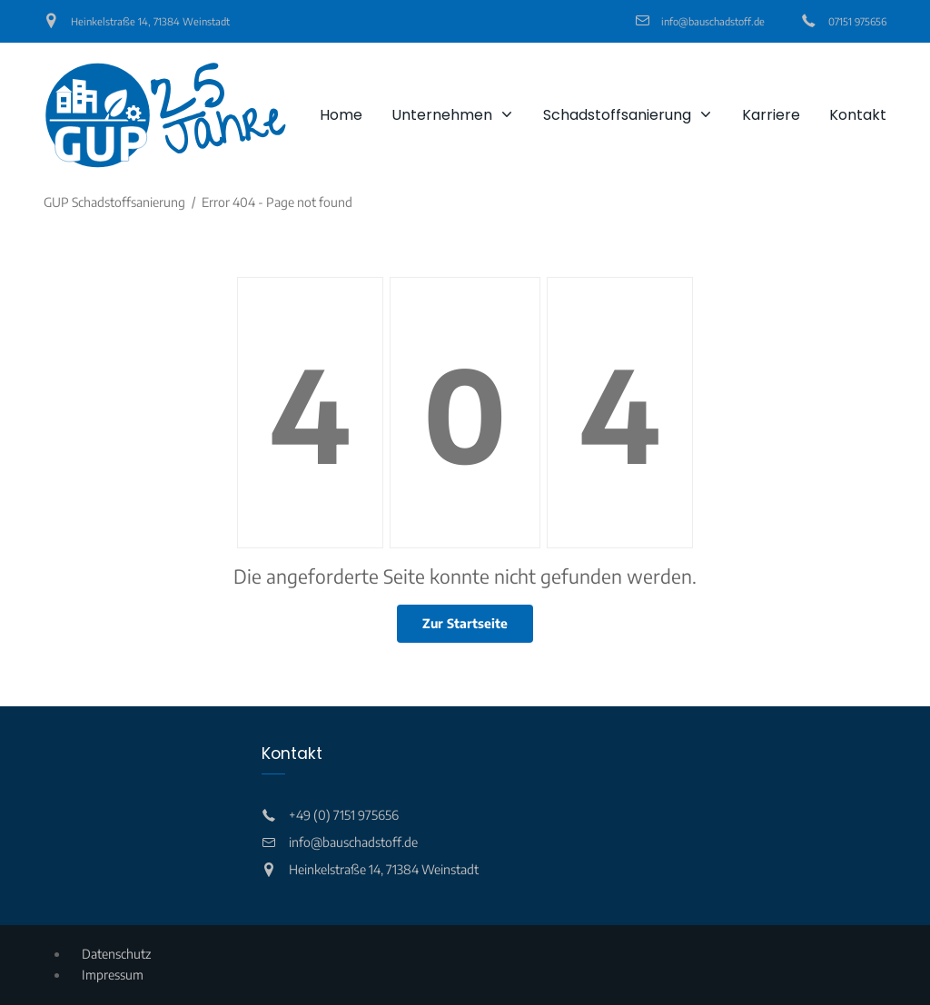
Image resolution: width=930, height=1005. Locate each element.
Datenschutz (116, 953)
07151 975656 (857, 21)
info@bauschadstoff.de (713, 21)
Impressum (112, 974)
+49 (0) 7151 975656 (344, 815)
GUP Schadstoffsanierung (114, 202)
